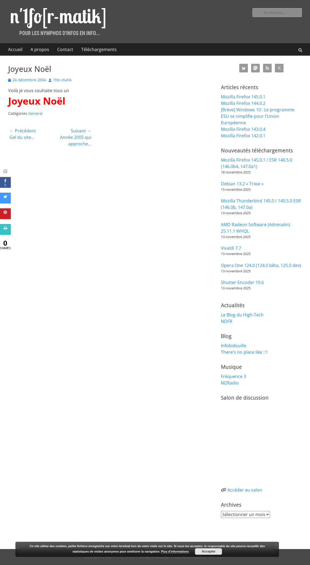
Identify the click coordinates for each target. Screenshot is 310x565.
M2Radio (230, 383)
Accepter (208, 551)
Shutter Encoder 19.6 (242, 282)
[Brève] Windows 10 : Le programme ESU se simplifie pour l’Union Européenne (257, 116)
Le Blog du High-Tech (242, 315)
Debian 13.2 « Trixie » (242, 184)
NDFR (226, 321)
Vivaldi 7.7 (231, 248)
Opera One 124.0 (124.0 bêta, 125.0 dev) (261, 265)
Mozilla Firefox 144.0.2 (243, 103)
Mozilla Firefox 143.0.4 (243, 129)
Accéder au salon (244, 490)
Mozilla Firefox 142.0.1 (243, 136)
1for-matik (62, 79)
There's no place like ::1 (244, 352)
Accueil (15, 49)
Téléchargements (99, 49)
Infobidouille (233, 346)
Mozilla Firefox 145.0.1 (243, 97)
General (35, 113)
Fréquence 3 (233, 376)
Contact (65, 49)
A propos (40, 49)
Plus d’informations (175, 551)
